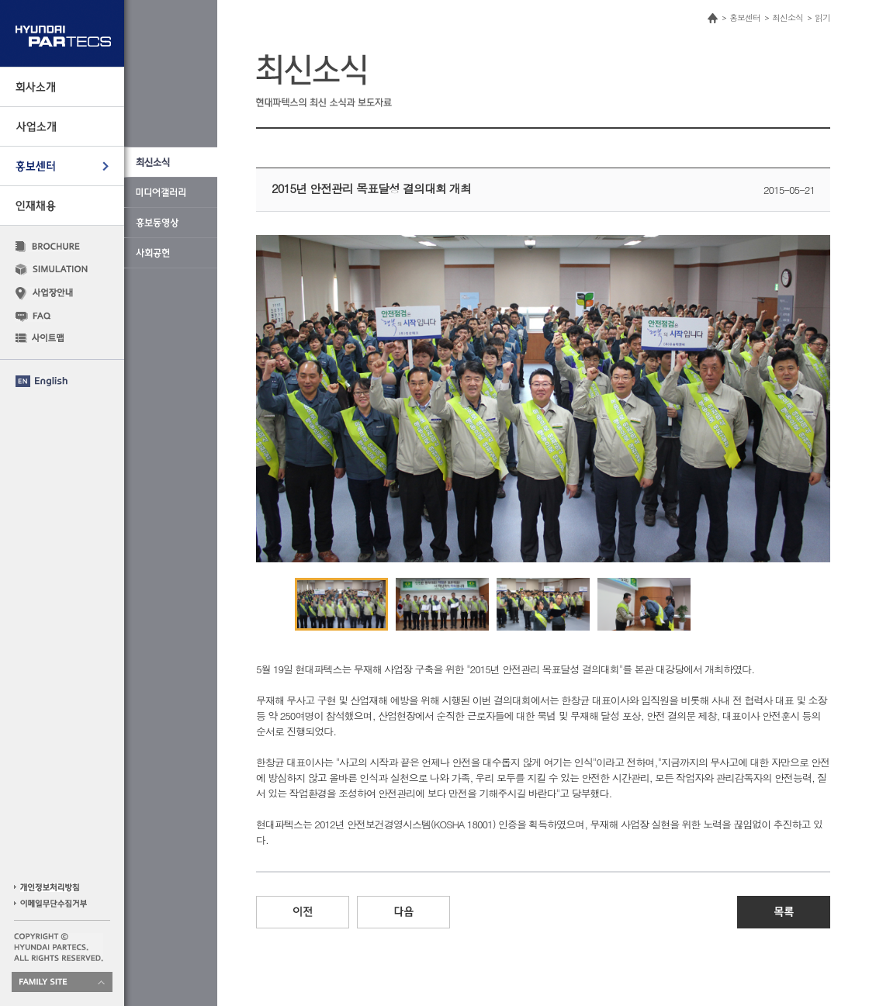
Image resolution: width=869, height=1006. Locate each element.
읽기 (822, 17)
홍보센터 (744, 17)
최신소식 (787, 17)
